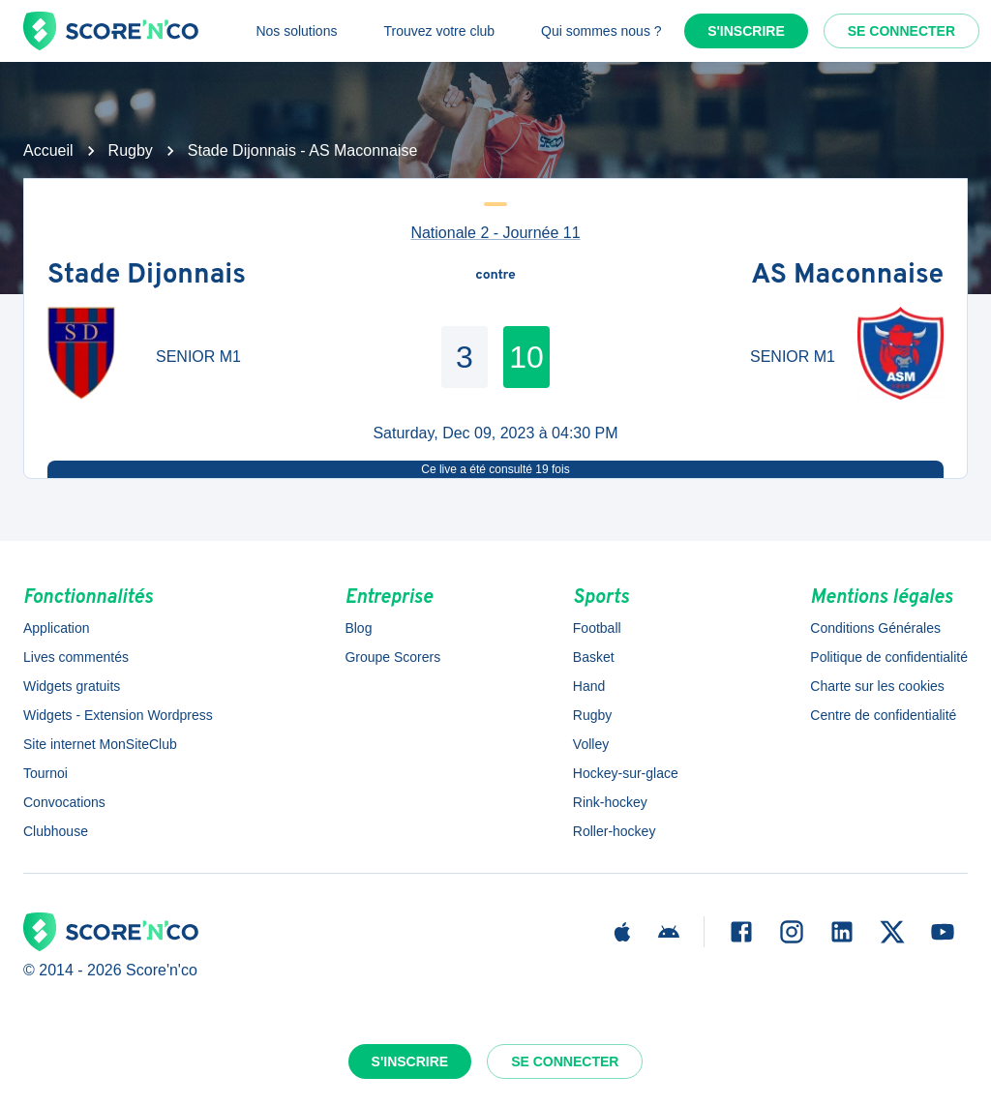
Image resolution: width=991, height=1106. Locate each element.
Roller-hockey (614, 831)
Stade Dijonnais (146, 275)
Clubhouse (55, 831)
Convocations (64, 802)
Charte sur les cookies (877, 686)
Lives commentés (76, 657)
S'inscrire (746, 31)
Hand (589, 686)
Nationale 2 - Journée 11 (495, 232)
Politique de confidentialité (889, 657)
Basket (594, 657)
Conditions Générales (875, 628)
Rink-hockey (610, 802)
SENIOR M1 (198, 356)
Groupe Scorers (392, 657)
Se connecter (901, 31)
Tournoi (45, 773)
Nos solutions (296, 31)
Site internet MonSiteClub (100, 744)
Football (597, 628)
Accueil (48, 150)
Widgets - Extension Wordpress (118, 715)
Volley (591, 744)
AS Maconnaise (847, 275)
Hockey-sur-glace (625, 773)
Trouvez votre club (439, 31)
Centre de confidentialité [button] (883, 715)
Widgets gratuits (71, 686)
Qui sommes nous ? (601, 31)
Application (56, 628)
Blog (358, 628)
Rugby (130, 150)
